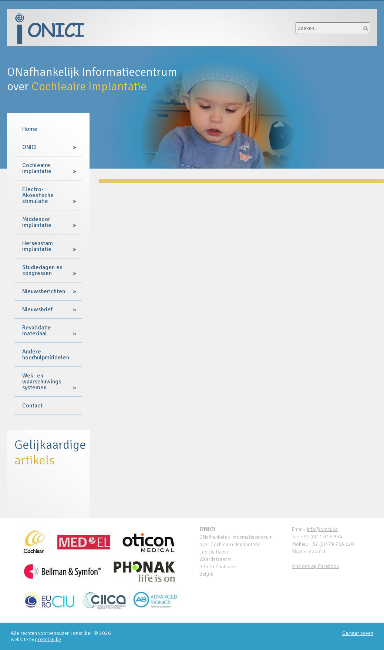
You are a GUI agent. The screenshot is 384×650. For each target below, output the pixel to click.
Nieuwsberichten (43, 291)
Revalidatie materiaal (36, 330)
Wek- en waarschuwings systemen (41, 381)
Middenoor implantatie (36, 222)
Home (29, 129)
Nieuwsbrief (37, 309)
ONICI (29, 147)
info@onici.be (322, 529)
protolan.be (48, 639)
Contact (32, 405)
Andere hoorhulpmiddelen (45, 354)
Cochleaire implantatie (36, 168)
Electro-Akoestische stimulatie (38, 195)
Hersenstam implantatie (37, 246)
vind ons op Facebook (315, 566)
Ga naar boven (357, 633)
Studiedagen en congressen (42, 270)
